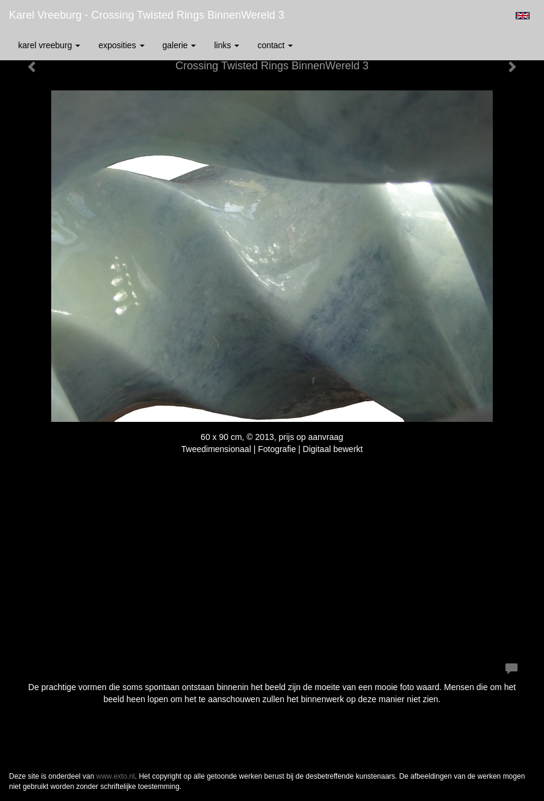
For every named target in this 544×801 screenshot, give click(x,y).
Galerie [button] (179, 45)
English (523, 15)
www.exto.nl (115, 776)
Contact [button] (275, 45)
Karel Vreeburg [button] (49, 45)
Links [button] (226, 45)
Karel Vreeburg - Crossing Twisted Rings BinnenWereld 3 (146, 15)
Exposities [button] (121, 45)
